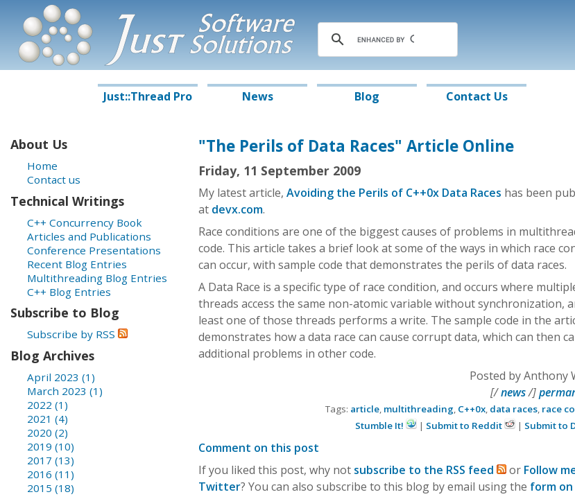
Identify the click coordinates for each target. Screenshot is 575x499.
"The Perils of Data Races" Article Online (356, 146)
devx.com (237, 209)
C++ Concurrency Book (84, 222)
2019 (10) (50, 446)
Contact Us (477, 96)
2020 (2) (47, 432)
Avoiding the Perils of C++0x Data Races (393, 192)
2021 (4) (47, 419)
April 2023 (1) (61, 377)
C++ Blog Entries (69, 292)
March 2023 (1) (65, 391)
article (364, 409)
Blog (366, 96)
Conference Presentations (94, 250)
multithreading (419, 409)
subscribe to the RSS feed (430, 470)
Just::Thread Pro (147, 96)
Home (42, 166)
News (257, 96)
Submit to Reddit (470, 425)
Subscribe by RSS (77, 334)
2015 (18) (50, 488)
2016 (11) (50, 474)
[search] (385, 39)
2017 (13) (50, 460)
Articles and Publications (89, 236)
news (513, 392)
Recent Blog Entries (77, 264)
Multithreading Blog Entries (97, 278)
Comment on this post (258, 447)
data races (514, 409)
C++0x (472, 409)
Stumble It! (386, 425)
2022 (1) (47, 405)
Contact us (53, 179)
